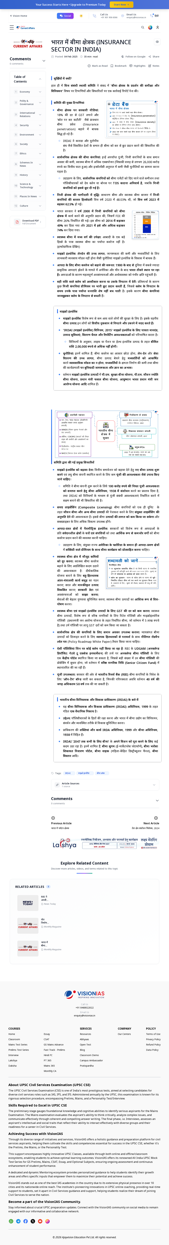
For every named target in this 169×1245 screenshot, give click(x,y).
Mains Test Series (17, 1044)
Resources (85, 1034)
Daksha (12, 1065)
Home (11, 1034)
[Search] (143, 27)
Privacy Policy (153, 1039)
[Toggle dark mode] (81, 15)
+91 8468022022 (85, 1007)
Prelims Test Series (18, 1049)
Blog (82, 1049)
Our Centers (124, 1034)
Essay (47, 1034)
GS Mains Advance (54, 1044)
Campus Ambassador (91, 1060)
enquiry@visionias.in (84, 1015)
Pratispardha (87, 1065)
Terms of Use (153, 1034)
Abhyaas (84, 1039)
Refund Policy (153, 1044)
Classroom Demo (89, 1055)
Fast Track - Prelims (54, 1049)
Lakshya (12, 1060)
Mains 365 (49, 1065)
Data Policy (152, 1049)
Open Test (85, 1044)
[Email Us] (133, 16)
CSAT (46, 1039)
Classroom (14, 1039)
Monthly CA (50, 1071)
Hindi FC (48, 1055)
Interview (13, 1055)
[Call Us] (95, 16)
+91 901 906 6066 (109, 17)
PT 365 (47, 1060)
